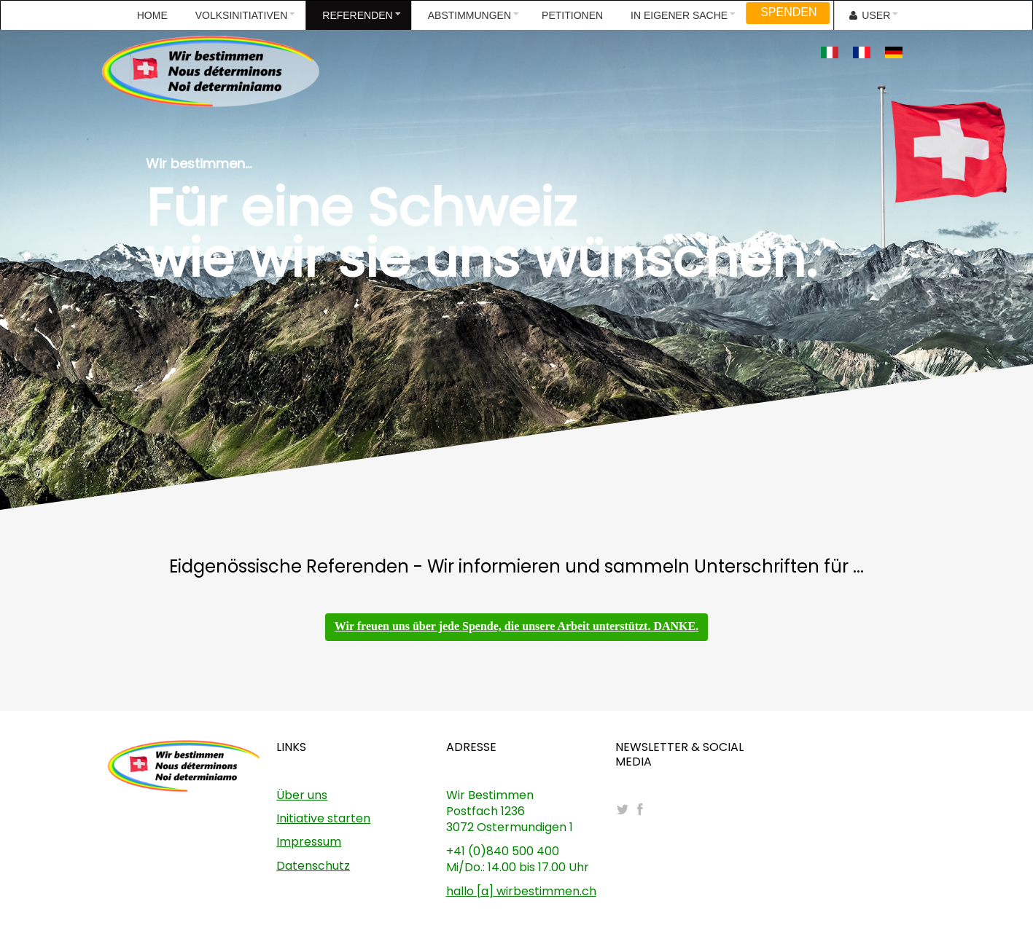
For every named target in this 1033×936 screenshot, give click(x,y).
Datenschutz (313, 865)
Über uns (301, 795)
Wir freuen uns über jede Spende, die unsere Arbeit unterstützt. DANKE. (516, 626)
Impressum (308, 841)
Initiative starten (323, 818)
